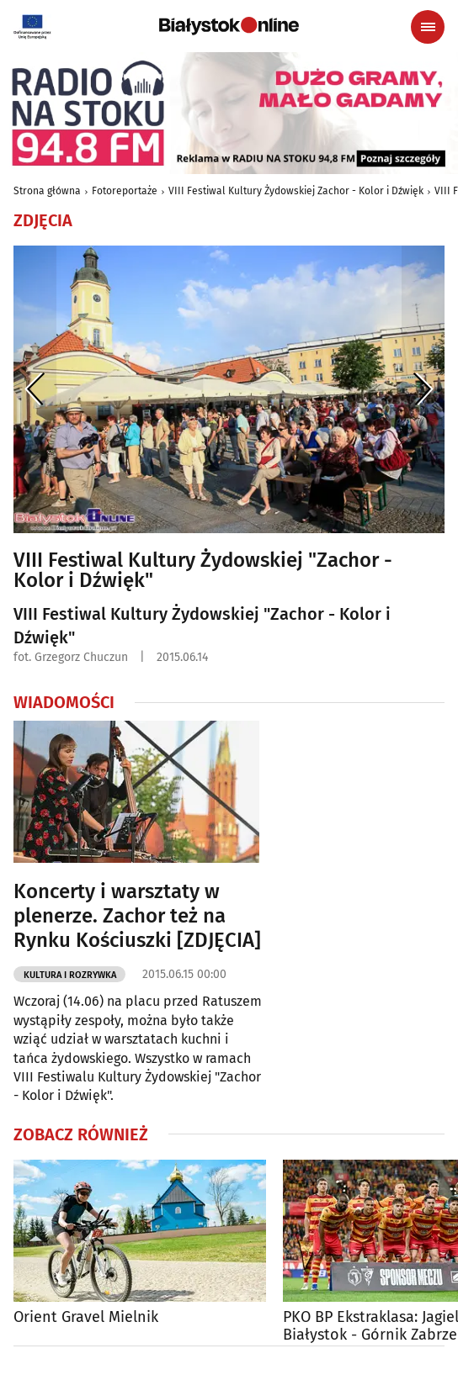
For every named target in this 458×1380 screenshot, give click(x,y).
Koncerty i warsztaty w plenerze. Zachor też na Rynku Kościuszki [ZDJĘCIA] (137, 916)
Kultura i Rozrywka (70, 975)
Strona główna (47, 191)
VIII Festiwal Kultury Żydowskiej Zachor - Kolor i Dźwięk (295, 191)
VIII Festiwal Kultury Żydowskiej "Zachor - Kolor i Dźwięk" (202, 570)
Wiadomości (63, 702)
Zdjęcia (42, 220)
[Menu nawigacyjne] (428, 27)
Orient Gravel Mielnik (85, 1317)
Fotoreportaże (124, 191)
